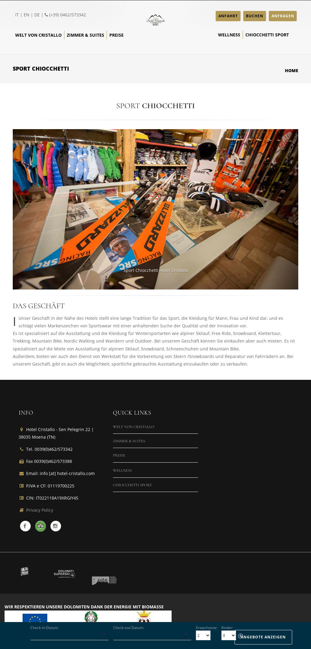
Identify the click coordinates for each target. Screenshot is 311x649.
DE (37, 15)
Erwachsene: (206, 627)
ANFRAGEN (283, 15)
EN (26, 15)
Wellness (229, 35)
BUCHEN (254, 15)
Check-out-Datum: (128, 627)
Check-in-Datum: (44, 627)
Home (291, 70)
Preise (116, 35)
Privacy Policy (39, 510)
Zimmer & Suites (85, 35)
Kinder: (227, 627)
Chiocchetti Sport (267, 35)
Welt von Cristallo (38, 35)
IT (17, 15)
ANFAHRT (228, 15)
